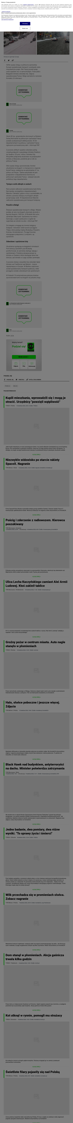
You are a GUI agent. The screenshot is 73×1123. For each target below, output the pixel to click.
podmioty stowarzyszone (28, 0)
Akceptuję (25, 19)
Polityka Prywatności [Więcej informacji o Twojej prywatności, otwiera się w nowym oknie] (6, 7)
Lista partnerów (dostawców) (7, 15)
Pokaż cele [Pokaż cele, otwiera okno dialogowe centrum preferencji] (25, 24)
